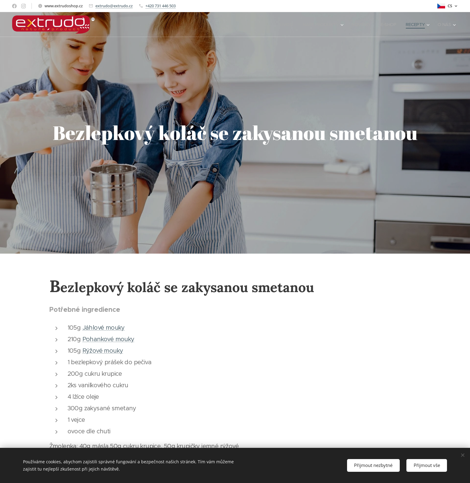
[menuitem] (282, 24)
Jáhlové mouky (103, 327)
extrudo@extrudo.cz (114, 5)
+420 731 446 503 (160, 5)
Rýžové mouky (102, 351)
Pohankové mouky (108, 339)
